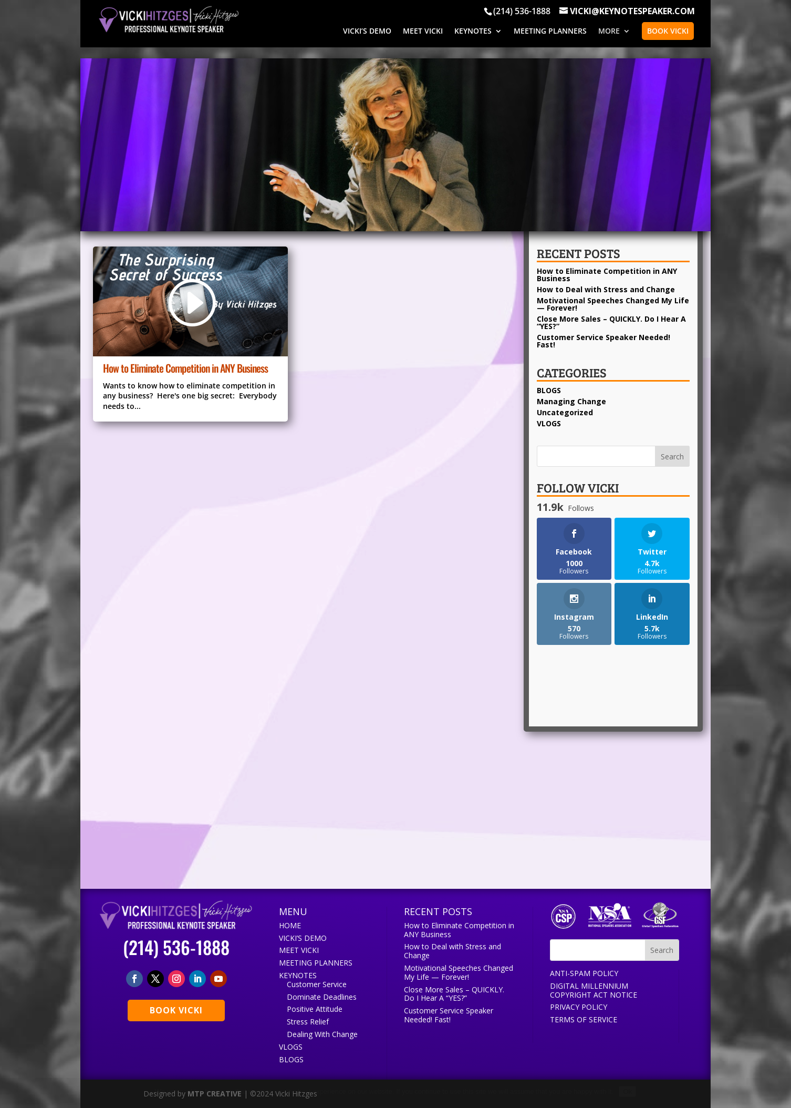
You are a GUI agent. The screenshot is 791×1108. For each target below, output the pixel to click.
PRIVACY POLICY (578, 1007)
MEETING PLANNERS (550, 31)
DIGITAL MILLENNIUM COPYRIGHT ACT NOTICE (593, 990)
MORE (609, 31)
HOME (290, 925)
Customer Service (317, 984)
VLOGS (549, 423)
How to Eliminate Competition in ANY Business (185, 368)
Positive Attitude (314, 1009)
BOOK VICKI (668, 31)
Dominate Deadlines (322, 997)
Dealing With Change (322, 1034)
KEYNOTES (473, 31)
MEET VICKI (423, 31)
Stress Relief (308, 1022)
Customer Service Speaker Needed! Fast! (603, 341)
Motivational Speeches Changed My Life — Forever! (613, 304)
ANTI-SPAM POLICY (584, 973)
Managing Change (571, 401)
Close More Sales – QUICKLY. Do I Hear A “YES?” (611, 322)
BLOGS (549, 390)
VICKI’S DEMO (367, 31)
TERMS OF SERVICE (583, 1019)
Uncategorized (565, 412)
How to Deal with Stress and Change (606, 289)
